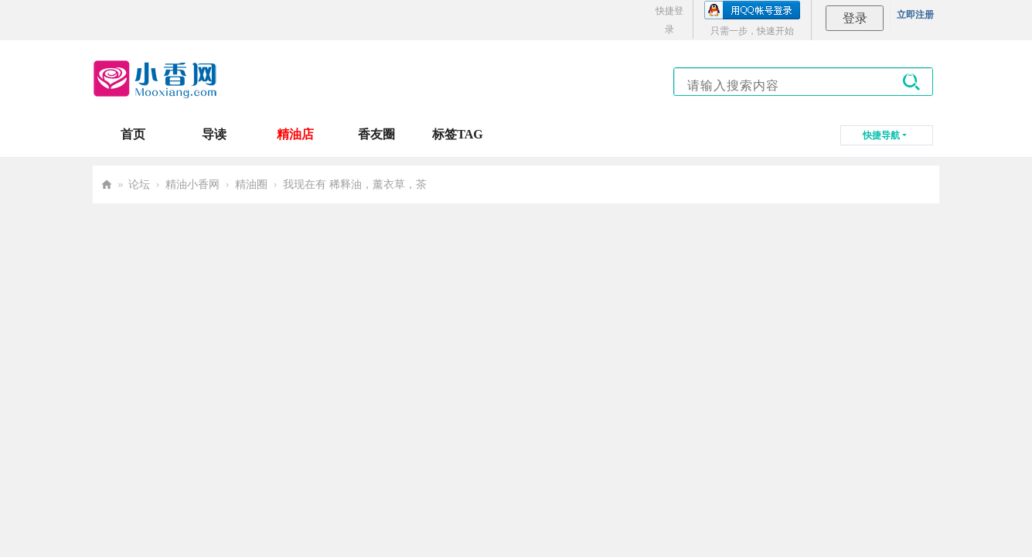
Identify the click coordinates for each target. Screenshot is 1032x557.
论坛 (139, 184)
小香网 (106, 184)
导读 (214, 134)
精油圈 (251, 184)
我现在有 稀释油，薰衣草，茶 (355, 184)
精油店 (295, 134)
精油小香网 (192, 184)
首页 (133, 134)
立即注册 (915, 14)
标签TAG (457, 134)
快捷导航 (881, 135)
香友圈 (376, 134)
